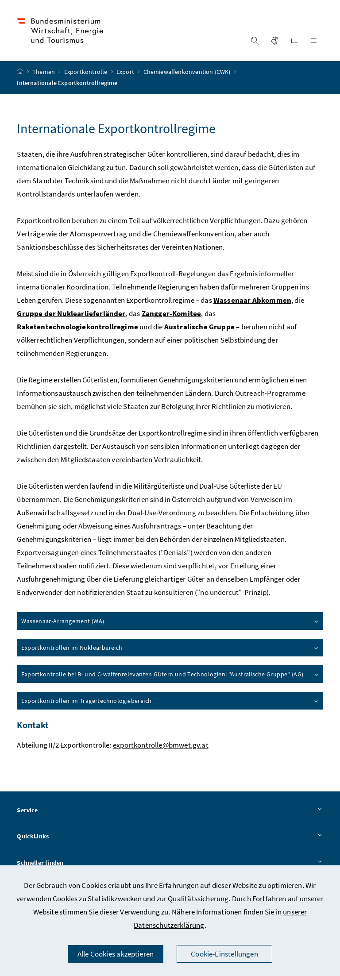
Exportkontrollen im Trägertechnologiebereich (170, 701)
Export (125, 72)
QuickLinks (170, 837)
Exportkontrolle (86, 72)
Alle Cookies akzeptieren (115, 954)
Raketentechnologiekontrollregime (77, 327)
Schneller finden (170, 863)
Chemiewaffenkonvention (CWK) (187, 72)
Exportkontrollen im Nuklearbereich (170, 648)
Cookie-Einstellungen (224, 954)
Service (170, 810)
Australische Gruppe (199, 327)
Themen (44, 72)
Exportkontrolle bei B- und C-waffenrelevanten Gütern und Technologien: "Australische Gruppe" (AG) (170, 674)
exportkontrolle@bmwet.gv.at (161, 745)
